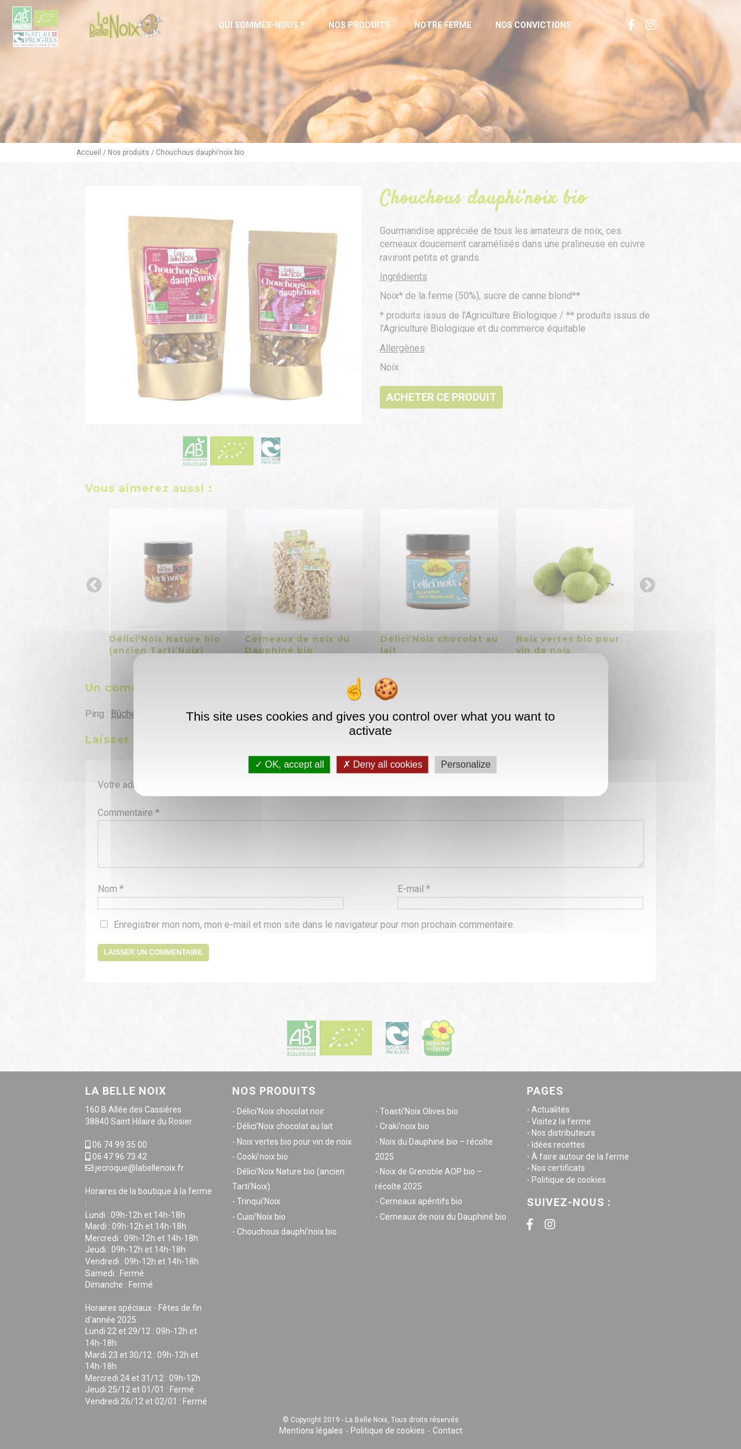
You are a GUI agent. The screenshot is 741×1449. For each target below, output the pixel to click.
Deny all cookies (383, 764)
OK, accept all (289, 764)
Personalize (466, 764)
